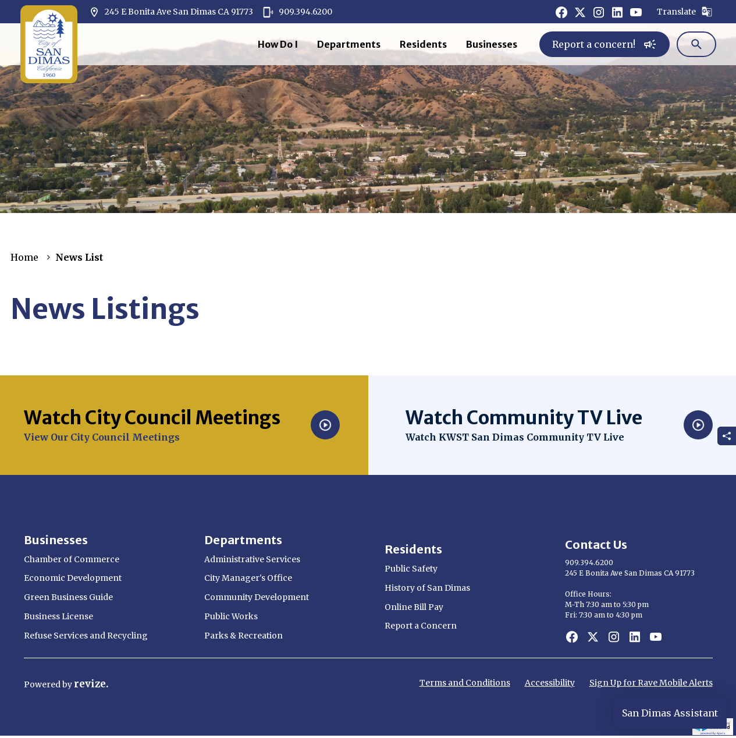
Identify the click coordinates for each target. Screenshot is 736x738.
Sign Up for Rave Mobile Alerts (651, 682)
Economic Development (73, 578)
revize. (91, 683)
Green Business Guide (68, 597)
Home (24, 257)
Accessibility (550, 682)
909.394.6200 (297, 12)
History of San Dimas (427, 588)
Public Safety (411, 568)
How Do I (278, 44)
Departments (349, 44)
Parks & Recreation (243, 635)
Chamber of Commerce (71, 559)
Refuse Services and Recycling (86, 635)
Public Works (231, 616)
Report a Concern (421, 625)
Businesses (491, 44)
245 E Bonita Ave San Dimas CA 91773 (170, 12)
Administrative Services (252, 559)
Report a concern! (604, 44)
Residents (423, 44)
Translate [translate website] (685, 11)
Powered (43, 684)
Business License (58, 616)
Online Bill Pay (414, 607)
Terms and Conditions (464, 682)
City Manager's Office (248, 578)
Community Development (256, 597)
